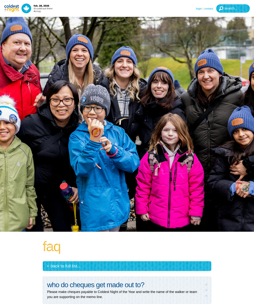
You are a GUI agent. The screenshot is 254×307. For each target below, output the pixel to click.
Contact (208, 8)
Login (199, 8)
